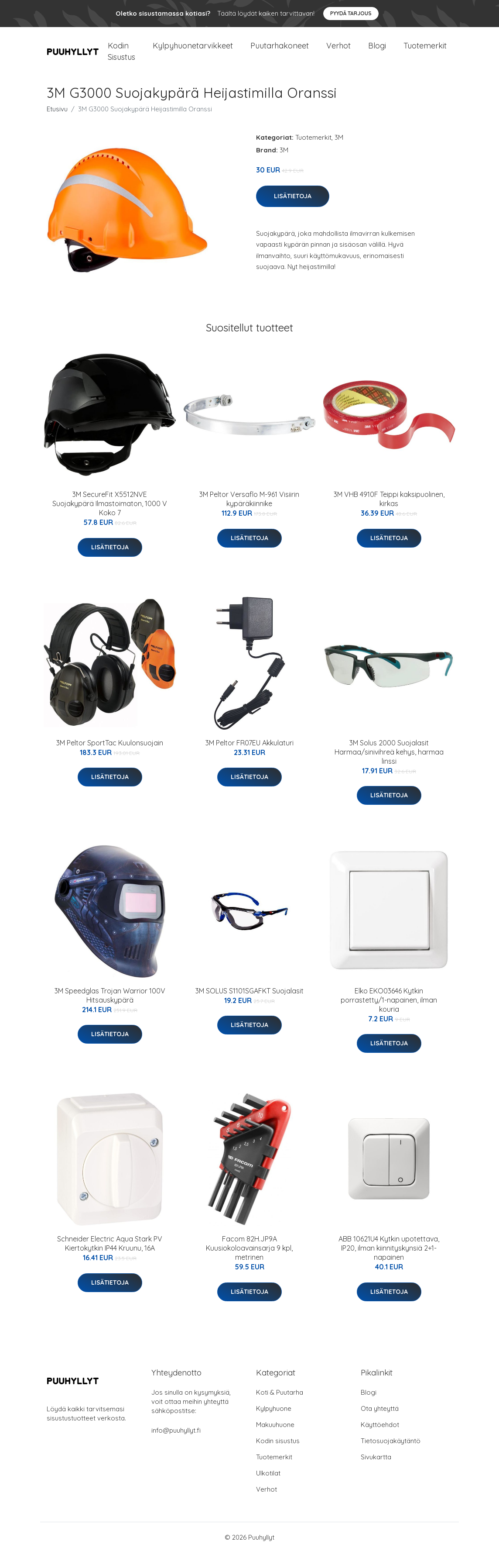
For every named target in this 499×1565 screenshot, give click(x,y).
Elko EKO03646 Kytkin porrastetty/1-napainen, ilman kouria (389, 1012)
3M (339, 150)
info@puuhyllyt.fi (176, 1443)
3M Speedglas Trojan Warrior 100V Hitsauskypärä (110, 1008)
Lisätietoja (292, 209)
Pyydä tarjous (351, 13)
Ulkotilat (268, 1486)
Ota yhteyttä (380, 1421)
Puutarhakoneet (279, 52)
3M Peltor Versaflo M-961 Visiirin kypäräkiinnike (249, 512)
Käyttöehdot (380, 1437)
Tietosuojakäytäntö (390, 1453)
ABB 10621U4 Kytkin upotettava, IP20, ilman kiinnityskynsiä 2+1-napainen (388, 1260)
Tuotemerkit (425, 52)
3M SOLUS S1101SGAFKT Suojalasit (249, 1003)
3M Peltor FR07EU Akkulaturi (249, 755)
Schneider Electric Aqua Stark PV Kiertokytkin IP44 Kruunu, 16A (109, 1256)
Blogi (377, 52)
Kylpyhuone (273, 1421)
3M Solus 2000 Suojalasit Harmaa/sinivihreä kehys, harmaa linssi (389, 764)
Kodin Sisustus (121, 57)
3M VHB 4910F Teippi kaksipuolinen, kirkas (389, 512)
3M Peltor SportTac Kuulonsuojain (109, 755)
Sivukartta (376, 1469)
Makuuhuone (275, 1437)
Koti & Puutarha (279, 1405)
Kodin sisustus (278, 1453)
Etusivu (57, 121)
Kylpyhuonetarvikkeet (193, 52)
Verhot (338, 52)
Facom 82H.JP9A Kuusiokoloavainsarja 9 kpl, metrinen (249, 1260)
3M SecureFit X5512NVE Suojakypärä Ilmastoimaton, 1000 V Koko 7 (109, 516)
